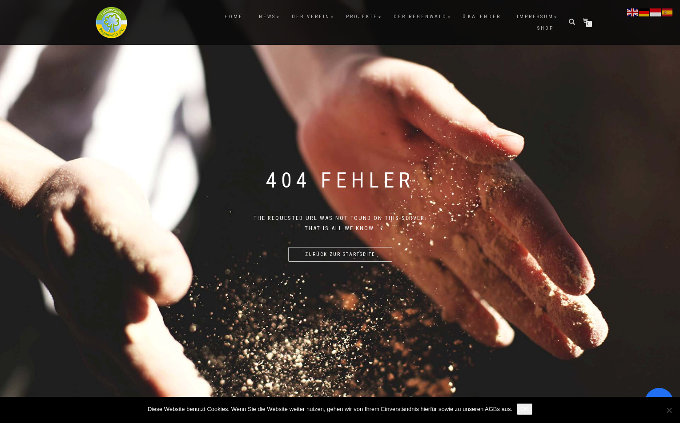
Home (234, 17)
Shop (545, 28)
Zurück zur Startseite (340, 254)
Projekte (362, 17)
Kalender (481, 17)
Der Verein (311, 17)
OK (524, 409)
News (267, 17)
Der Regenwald (420, 17)
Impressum (535, 17)
